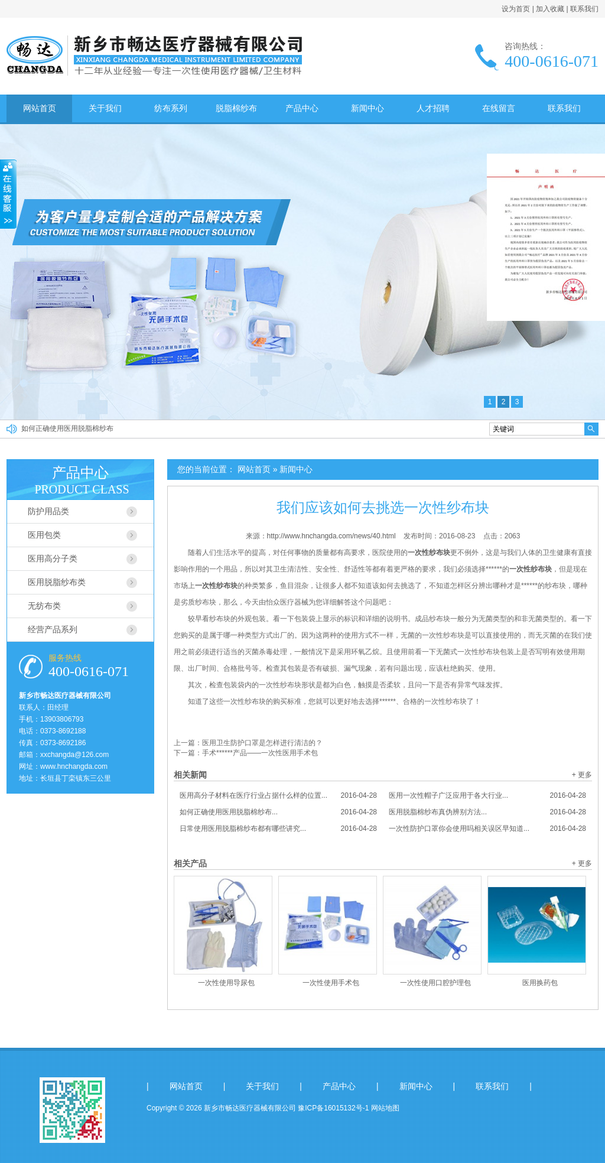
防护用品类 (48, 511)
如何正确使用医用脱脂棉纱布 (67, 429)
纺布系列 (170, 108)
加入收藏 (550, 9)
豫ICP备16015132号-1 (333, 1108)
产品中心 (301, 108)
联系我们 (584, 9)
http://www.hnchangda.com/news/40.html (331, 536)
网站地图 (385, 1108)
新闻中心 (367, 108)
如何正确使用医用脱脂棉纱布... (278, 812)
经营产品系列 (52, 629)
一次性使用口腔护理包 (435, 983)
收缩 (8, 194)
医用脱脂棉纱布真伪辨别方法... (487, 812)
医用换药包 (540, 983)
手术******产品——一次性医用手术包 (260, 753)
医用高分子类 (52, 558)
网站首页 (39, 108)
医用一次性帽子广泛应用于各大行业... (487, 795)
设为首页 (516, 9)
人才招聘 (433, 108)
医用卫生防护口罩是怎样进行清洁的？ (262, 743)
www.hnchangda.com (74, 766)
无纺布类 (44, 605)
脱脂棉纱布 (236, 108)
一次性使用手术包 (330, 983)
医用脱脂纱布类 (57, 582)
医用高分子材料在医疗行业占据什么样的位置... (278, 795)
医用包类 (44, 535)
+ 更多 (582, 775)
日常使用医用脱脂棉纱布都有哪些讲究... (278, 828)
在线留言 (498, 108)
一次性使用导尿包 (226, 983)
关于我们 (105, 108)
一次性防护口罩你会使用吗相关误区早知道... (487, 828)
